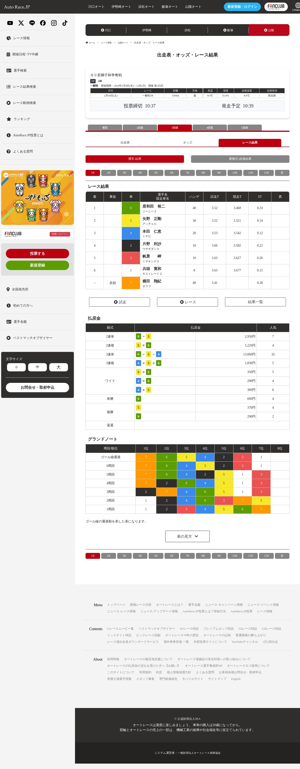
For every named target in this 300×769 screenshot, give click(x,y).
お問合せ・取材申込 (37, 387)
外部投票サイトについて (210, 647)
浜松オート (138, 6)
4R (140, 175)
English (235, 684)
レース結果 (250, 143)
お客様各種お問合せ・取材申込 (240, 677)
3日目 (174, 127)
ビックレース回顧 (148, 640)
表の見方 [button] (185, 542)
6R (172, 175)
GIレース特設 (248, 634)
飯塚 (228, 30)
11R (250, 175)
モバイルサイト (192, 684)
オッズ (187, 143)
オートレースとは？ (170, 610)
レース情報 (107, 42)
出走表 (125, 143)
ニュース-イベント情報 (263, 610)
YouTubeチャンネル (245, 647)
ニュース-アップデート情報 (159, 616)
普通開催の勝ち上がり (251, 640)
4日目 (209, 127)
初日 (105, 127)
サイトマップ (217, 684)
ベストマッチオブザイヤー (157, 634)
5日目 (244, 127)
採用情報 (113, 664)
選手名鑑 (194, 610)
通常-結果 (135, 160)
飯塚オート (161, 6)
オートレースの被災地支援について (148, 664)
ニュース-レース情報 (121, 616)
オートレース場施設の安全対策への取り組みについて (214, 664)
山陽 (269, 30)
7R (187, 175)
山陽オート (185, 6)
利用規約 (145, 677)
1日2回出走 (270, 647)
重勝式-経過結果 (240, 160)
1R (93, 175)
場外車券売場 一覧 (176, 647)
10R (234, 175)
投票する (37, 253)
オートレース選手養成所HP (203, 671)
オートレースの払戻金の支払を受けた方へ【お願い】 (143, 671)
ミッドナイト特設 (119, 640)
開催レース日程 (140, 610)
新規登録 (37, 265)
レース (188, 307)
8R (203, 175)
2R (108, 175)
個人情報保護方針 (179, 677)
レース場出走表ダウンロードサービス (133, 647)
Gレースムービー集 (120, 634)
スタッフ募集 (145, 684)
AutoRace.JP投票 (242, 616)
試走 (120, 307)
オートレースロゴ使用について (248, 671)
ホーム (91, 42)
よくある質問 (205, 677)
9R (219, 175)
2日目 (139, 127)
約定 (159, 677)
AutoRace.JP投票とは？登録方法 (204, 616)
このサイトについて (121, 677)
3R (124, 175)
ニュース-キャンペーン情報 (224, 610)
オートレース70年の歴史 (182, 640)
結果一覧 (255, 307)
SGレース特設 (189, 634)
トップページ (116, 610)
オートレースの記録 (217, 640)
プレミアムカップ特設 (218, 634)
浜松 (187, 30)
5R (156, 175)
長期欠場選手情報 (119, 684)
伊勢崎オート (113, 6)
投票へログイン (60, 234)
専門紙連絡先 (168, 684)
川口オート (88, 6)
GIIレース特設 (271, 634)
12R (266, 175)
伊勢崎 (146, 30)
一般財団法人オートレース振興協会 (199, 758)
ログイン (234, 6)
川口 (106, 30)
